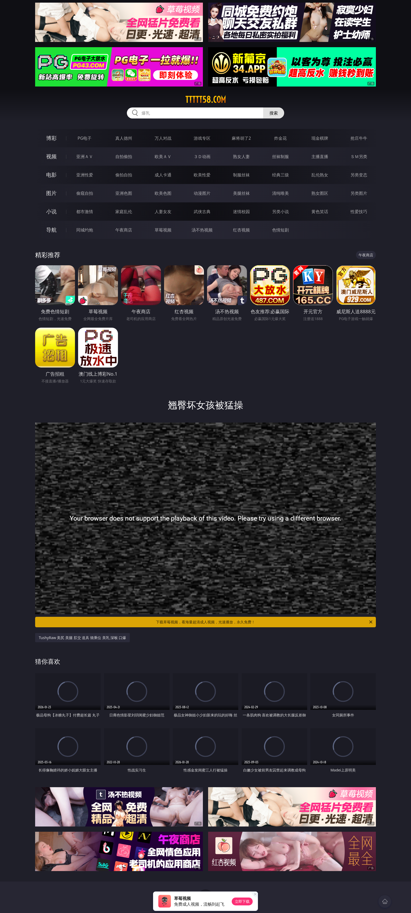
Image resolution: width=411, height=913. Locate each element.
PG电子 (84, 138)
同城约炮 (84, 230)
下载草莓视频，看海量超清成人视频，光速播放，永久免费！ (264, 622)
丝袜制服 (280, 156)
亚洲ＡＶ (84, 156)
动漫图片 (202, 193)
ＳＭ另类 (358, 156)
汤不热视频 (202, 230)
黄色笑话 (319, 211)
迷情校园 (241, 211)
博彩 (51, 138)
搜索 (273, 113)
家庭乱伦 (123, 211)
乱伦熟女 (319, 175)
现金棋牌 (319, 138)
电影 (51, 174)
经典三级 (280, 175)
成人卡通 (163, 175)
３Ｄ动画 (202, 156)
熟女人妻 (241, 156)
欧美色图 (163, 193)
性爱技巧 (358, 211)
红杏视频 (241, 230)
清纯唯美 (280, 193)
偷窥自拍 (84, 193)
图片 (51, 193)
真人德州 (123, 138)
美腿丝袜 (241, 193)
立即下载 (242, 901)
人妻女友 (163, 211)
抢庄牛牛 (358, 138)
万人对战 (163, 138)
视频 (51, 156)
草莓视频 (163, 230)
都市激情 (84, 211)
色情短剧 (280, 230)
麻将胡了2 (241, 138)
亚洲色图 (123, 193)
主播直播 (319, 156)
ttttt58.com (205, 99)
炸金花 (280, 138)
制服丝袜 (241, 175)
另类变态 (358, 175)
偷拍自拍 (123, 175)
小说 (51, 211)
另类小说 (280, 211)
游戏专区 (202, 138)
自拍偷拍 (123, 156)
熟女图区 (319, 193)
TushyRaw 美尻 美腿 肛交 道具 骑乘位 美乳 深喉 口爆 (82, 637)
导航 (51, 229)
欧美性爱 (202, 175)
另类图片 (358, 193)
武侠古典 (202, 211)
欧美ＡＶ (163, 156)
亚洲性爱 (84, 175)
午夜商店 (123, 230)
